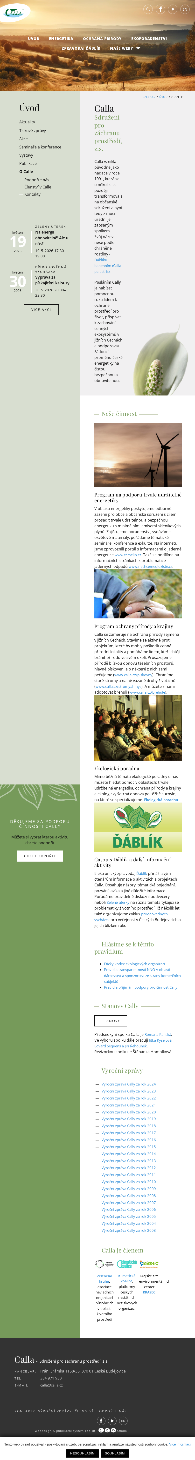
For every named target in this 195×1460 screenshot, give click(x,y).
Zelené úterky (119, 908)
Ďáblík (142, 879)
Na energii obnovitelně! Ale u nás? (51, 237)
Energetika (61, 41)
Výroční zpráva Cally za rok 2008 (131, 1206)
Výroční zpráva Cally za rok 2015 (131, 1157)
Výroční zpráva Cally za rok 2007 (131, 1213)
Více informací (180, 1444)
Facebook (160, 12)
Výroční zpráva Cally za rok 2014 (131, 1164)
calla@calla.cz (52, 1395)
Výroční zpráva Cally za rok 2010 (131, 1192)
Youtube (172, 12)
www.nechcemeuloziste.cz (152, 572)
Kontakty (24, 1421)
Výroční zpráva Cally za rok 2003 (131, 1240)
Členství (90, 1421)
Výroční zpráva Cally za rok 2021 (131, 1115)
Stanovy (111, 1032)
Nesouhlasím (82, 1453)
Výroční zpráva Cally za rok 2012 (131, 1178)
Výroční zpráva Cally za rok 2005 (131, 1226)
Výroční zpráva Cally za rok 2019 (131, 1129)
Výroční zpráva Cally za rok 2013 (131, 1171)
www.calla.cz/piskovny (134, 680)
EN (185, 12)
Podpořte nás (121, 1421)
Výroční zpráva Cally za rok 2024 (131, 1095)
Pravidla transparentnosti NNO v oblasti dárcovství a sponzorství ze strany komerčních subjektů (140, 980)
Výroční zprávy (58, 1421)
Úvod (33, 41)
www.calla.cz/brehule (148, 697)
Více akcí (41, 309)
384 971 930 (51, 1388)
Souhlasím (115, 1453)
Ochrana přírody (102, 41)
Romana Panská (159, 1045)
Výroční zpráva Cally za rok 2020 (131, 1122)
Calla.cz (149, 97)
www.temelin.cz (129, 560)
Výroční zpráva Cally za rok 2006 (131, 1220)
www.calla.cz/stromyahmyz (120, 692)
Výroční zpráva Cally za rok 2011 (131, 1185)
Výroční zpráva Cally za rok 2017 (131, 1143)
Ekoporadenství (149, 41)
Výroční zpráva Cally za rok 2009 (131, 1199)
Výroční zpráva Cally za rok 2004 (131, 1233)
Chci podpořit (40, 861)
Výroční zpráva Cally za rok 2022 (131, 1109)
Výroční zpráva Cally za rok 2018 (131, 1136)
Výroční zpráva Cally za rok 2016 (131, 1150)
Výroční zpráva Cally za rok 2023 (131, 1102)
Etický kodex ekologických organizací (137, 969)
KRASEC (149, 1302)
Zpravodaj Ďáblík (81, 50)
